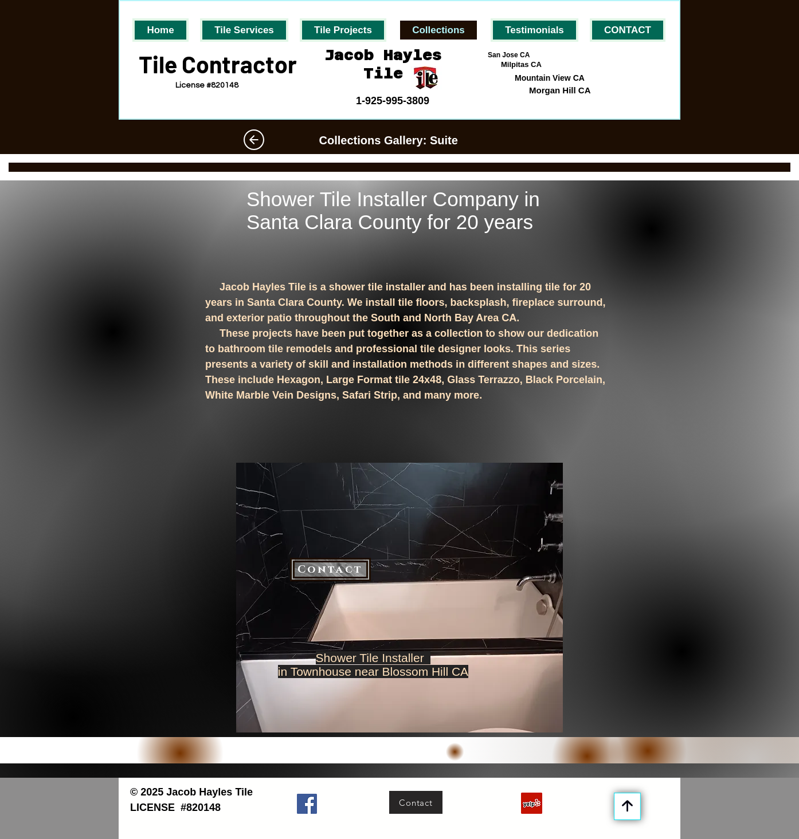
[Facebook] (307, 804)
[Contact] (330, 569)
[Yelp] (531, 803)
